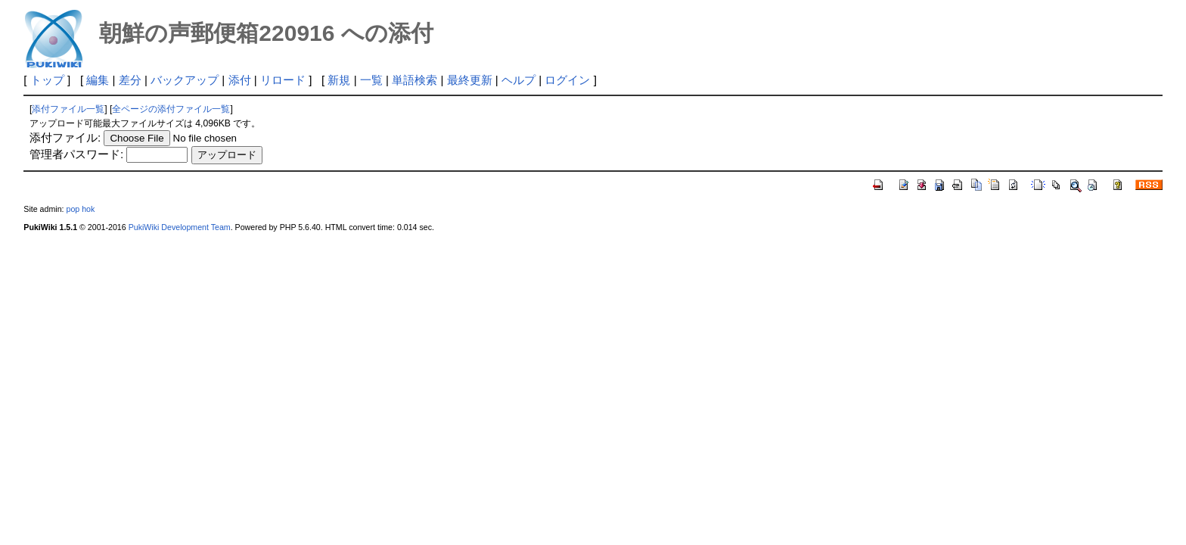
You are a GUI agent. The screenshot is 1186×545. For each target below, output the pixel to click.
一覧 (371, 79)
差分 (130, 79)
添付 (239, 79)
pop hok (80, 208)
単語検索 (414, 79)
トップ (47, 79)
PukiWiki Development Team (180, 227)
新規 (339, 79)
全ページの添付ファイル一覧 (171, 109)
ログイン (567, 79)
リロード (283, 79)
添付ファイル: (65, 137)
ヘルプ (518, 79)
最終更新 (469, 79)
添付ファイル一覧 (68, 109)
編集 (97, 79)
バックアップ (185, 79)
